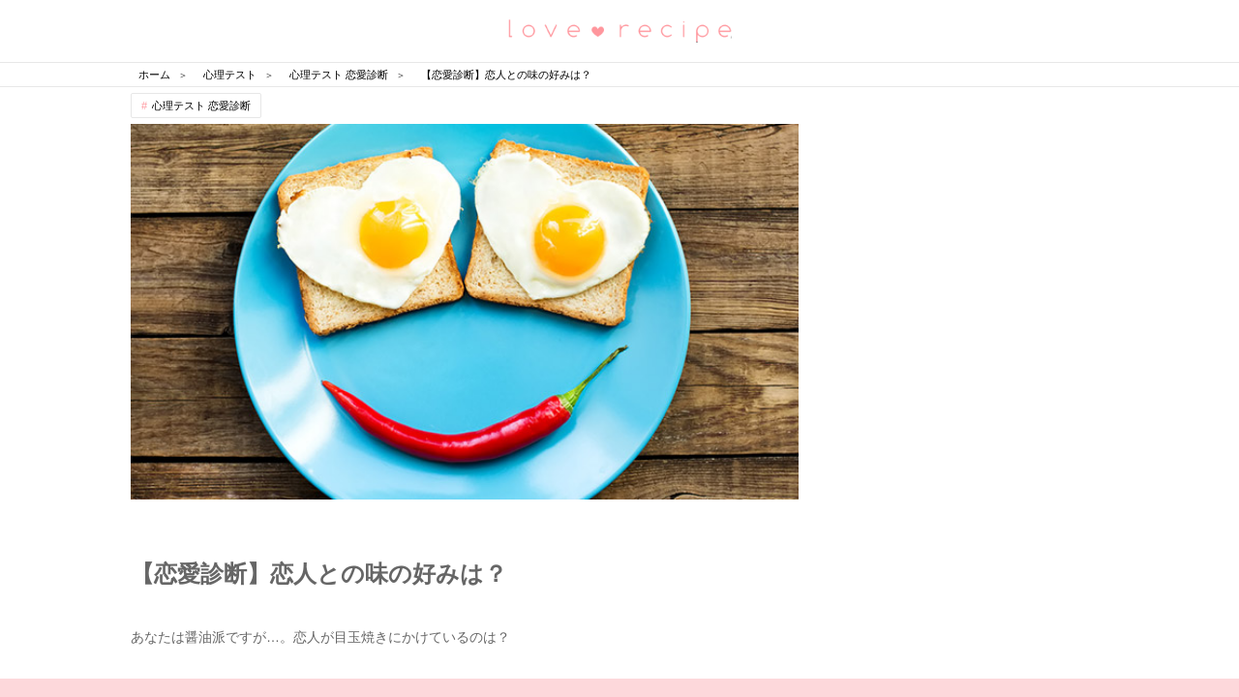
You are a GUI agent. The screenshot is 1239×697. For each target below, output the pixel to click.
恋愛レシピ (619, 29)
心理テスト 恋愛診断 (201, 105)
